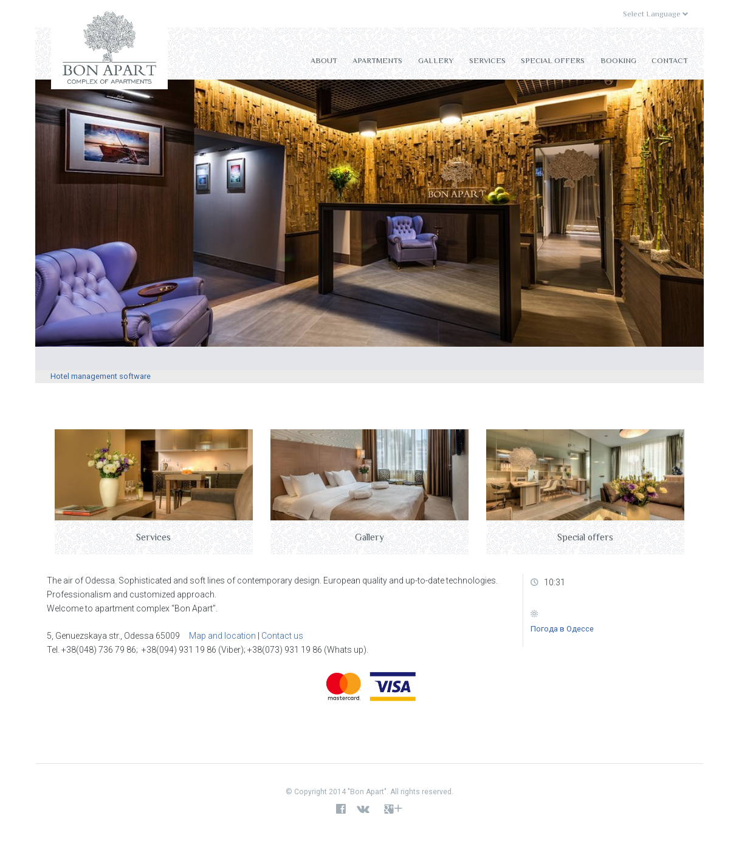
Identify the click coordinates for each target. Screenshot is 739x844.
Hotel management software (100, 376)
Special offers (553, 60)
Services (487, 60)
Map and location (222, 636)
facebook (341, 809)
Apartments (377, 60)
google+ (393, 809)
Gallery (435, 60)
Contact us (282, 636)
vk (366, 809)
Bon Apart (109, 50)
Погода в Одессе (562, 628)
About (324, 60)
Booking (618, 60)
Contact (669, 60)
